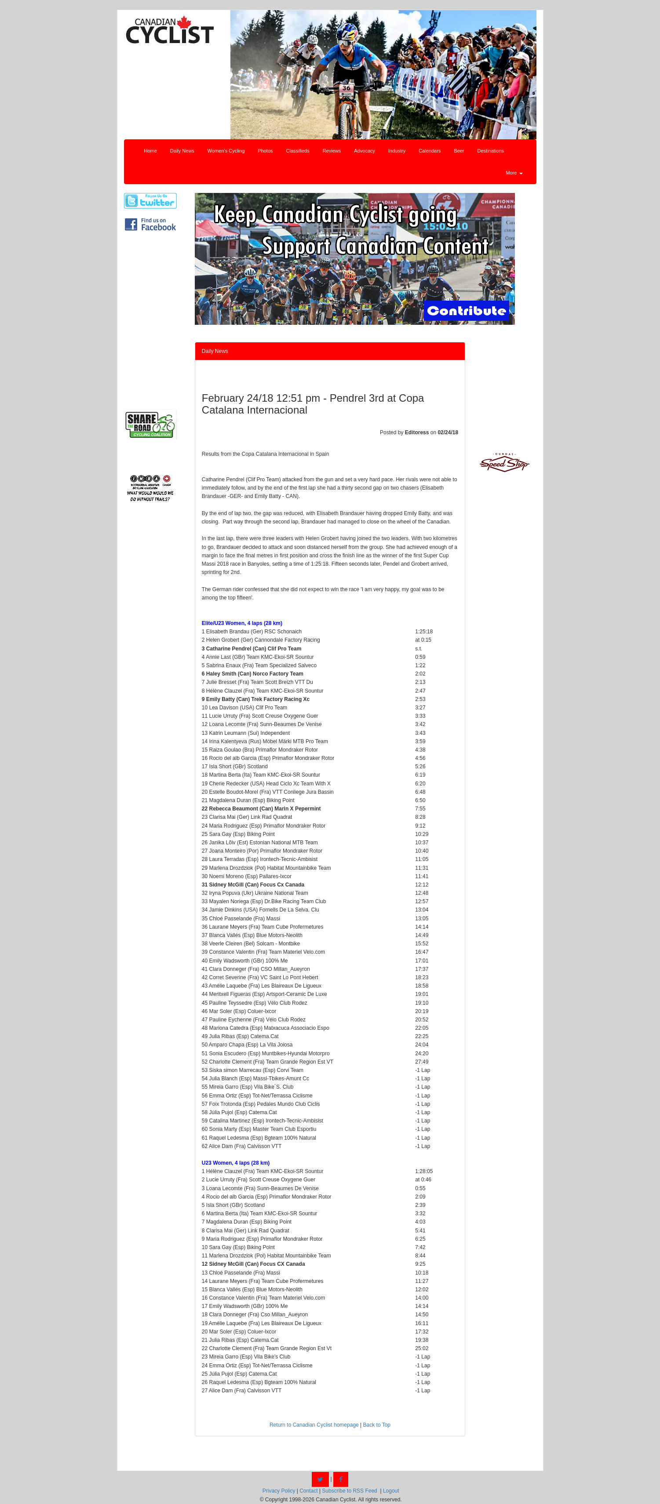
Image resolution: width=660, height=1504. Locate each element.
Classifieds (298, 150)
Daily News (182, 150)
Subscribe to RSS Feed (349, 1491)
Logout (391, 1491)
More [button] (514, 172)
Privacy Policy (279, 1491)
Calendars (430, 150)
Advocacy (364, 150)
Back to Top (376, 1425)
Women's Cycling (226, 150)
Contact (308, 1491)
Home (150, 150)
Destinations (491, 150)
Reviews (332, 150)
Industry (396, 150)
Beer (459, 150)
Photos (265, 150)
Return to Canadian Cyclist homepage (314, 1425)
